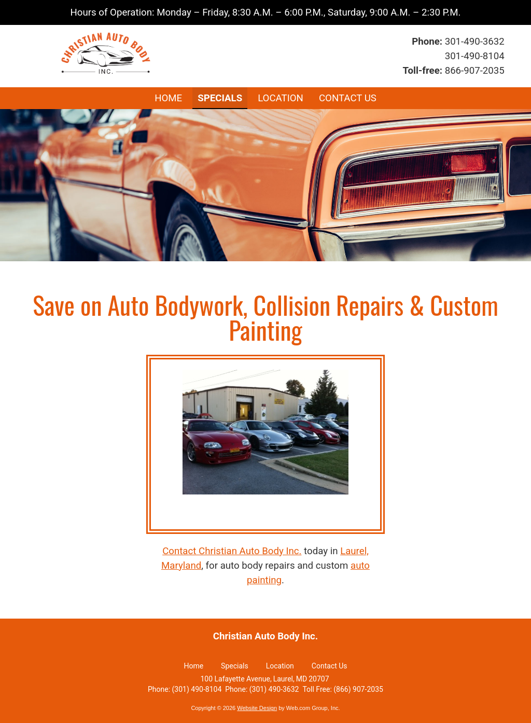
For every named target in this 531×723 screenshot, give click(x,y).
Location (280, 666)
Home (193, 666)
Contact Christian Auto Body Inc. (231, 551)
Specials (234, 666)
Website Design (257, 708)
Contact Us (329, 666)
